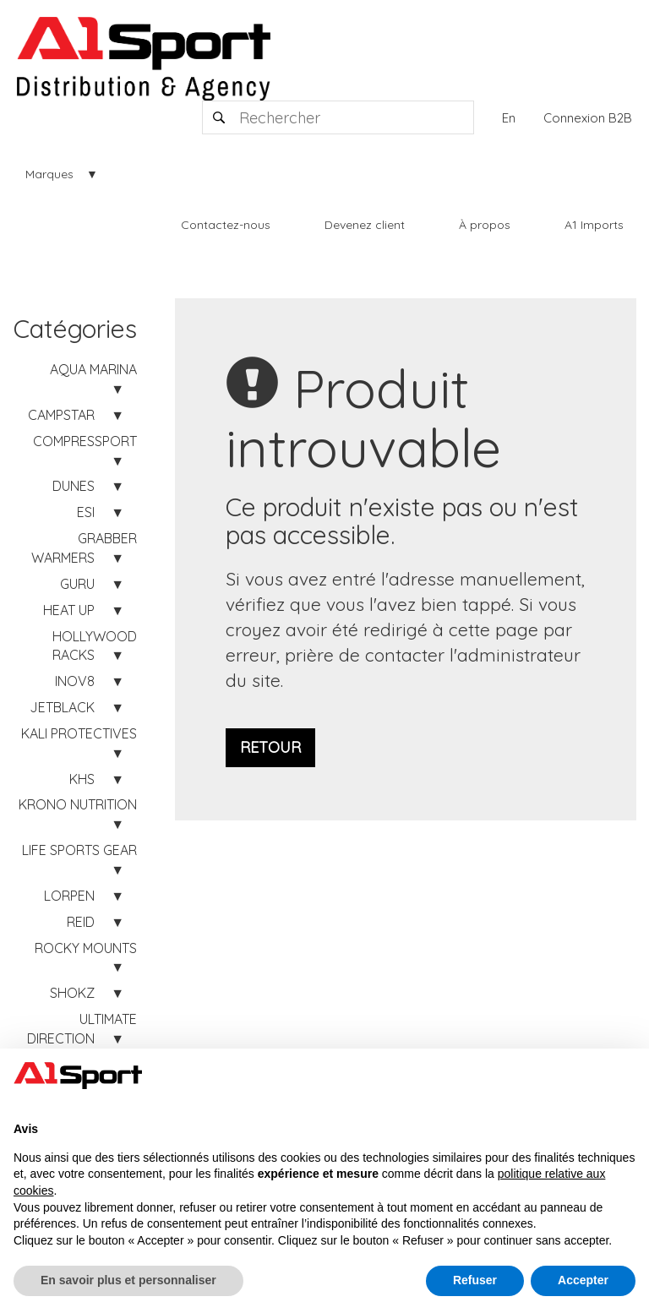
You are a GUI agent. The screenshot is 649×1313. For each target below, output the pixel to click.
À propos (484, 224)
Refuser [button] (475, 1280)
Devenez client (364, 224)
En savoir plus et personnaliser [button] (128, 1280)
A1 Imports (594, 224)
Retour (270, 747)
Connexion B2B (587, 118)
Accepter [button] (583, 1280)
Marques (49, 174)
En (508, 118)
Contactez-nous (225, 224)
